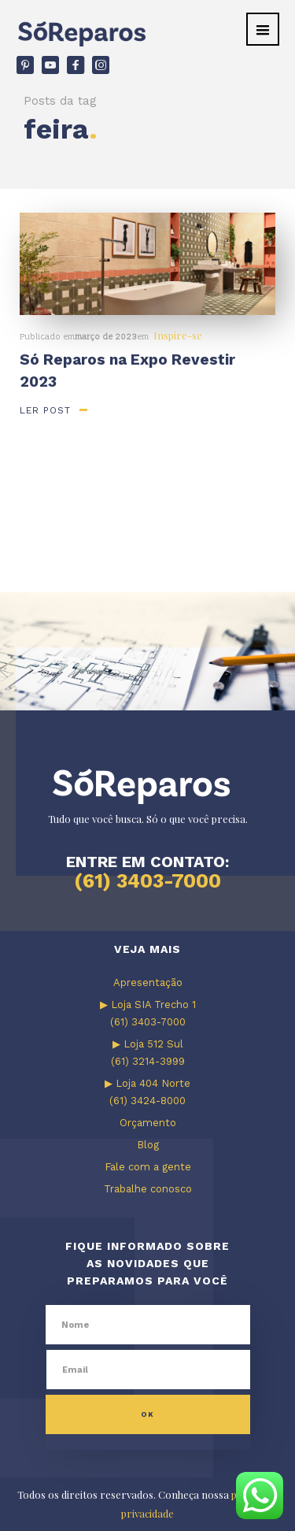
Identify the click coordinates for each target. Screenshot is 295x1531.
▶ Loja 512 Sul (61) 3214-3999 (148, 1052)
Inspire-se (177, 335)
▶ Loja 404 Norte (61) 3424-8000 (147, 1092)
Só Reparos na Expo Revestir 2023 (127, 370)
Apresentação (148, 982)
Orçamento (148, 1123)
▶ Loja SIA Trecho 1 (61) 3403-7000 (148, 1013)
